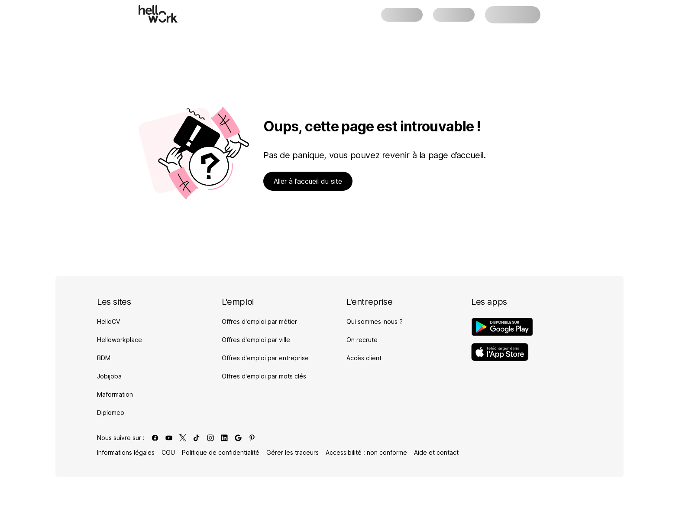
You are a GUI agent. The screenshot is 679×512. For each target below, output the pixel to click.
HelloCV (108, 321)
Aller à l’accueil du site (308, 181)
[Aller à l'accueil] (158, 14)
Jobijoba (109, 376)
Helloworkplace (119, 339)
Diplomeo (110, 412)
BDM (103, 358)
